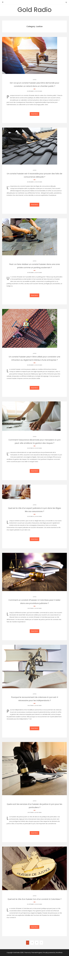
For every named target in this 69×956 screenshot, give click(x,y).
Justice (34, 79)
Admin (40, 91)
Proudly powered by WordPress (52, 952)
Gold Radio (34, 9)
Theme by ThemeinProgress (33, 952)
